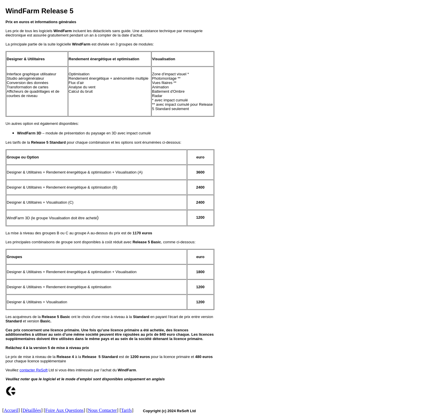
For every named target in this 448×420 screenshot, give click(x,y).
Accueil (11, 410)
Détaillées (32, 410)
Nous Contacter (102, 410)
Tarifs (126, 410)
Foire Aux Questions (64, 410)
